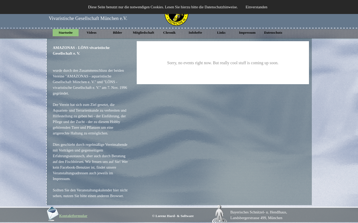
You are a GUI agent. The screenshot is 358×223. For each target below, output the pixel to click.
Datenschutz (273, 32)
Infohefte (195, 32)
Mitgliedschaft (143, 32)
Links (221, 32)
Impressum (247, 32)
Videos (92, 32)
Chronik (169, 32)
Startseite (66, 32)
